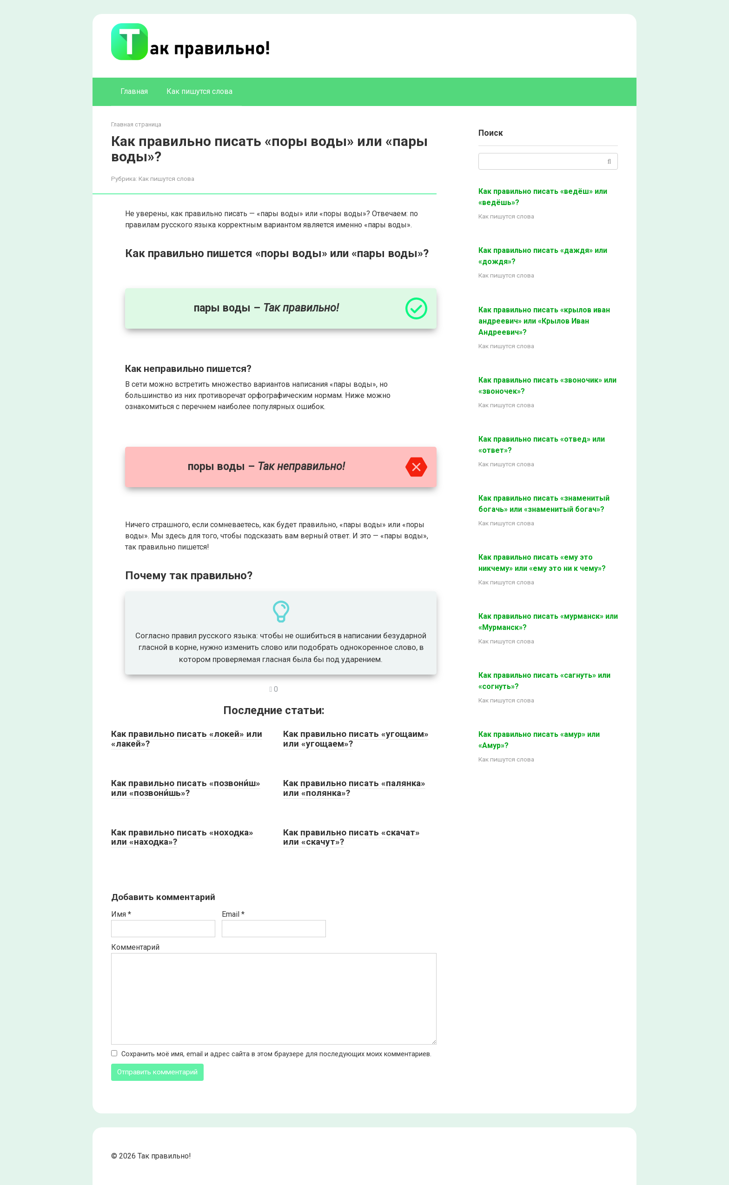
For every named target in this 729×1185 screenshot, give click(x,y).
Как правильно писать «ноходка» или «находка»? (182, 837)
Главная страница (136, 124)
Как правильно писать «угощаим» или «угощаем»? (356, 738)
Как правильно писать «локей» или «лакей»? (186, 738)
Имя (121, 914)
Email (233, 914)
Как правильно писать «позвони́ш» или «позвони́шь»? (185, 788)
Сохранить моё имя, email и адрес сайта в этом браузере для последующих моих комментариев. (276, 1054)
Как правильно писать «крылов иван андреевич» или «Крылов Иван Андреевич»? (544, 321)
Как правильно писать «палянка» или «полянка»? (354, 788)
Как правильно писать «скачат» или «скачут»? (351, 837)
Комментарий (135, 947)
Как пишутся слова (199, 91)
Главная (134, 91)
